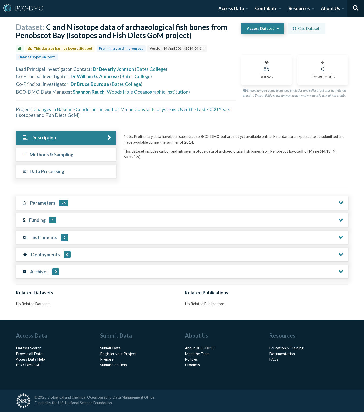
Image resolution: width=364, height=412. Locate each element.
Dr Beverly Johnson (113, 69)
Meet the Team (197, 353)
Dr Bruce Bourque (90, 84)
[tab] (66, 138)
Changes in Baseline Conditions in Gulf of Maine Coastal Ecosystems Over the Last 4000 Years (131, 109)
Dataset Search (28, 348)
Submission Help (113, 365)
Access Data (231, 8)
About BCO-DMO (200, 348)
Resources (299, 8)
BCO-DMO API (29, 365)
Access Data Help (30, 359)
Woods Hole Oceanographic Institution (147, 92)
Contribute (266, 8)
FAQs (273, 359)
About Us (330, 8)
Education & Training (286, 348)
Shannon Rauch (88, 92)
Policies (191, 359)
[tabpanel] (234, 148)
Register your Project (118, 353)
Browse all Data (29, 353)
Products (192, 365)
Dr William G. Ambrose (95, 76)
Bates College (151, 69)
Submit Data (110, 348)
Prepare (107, 359)
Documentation (282, 353)
